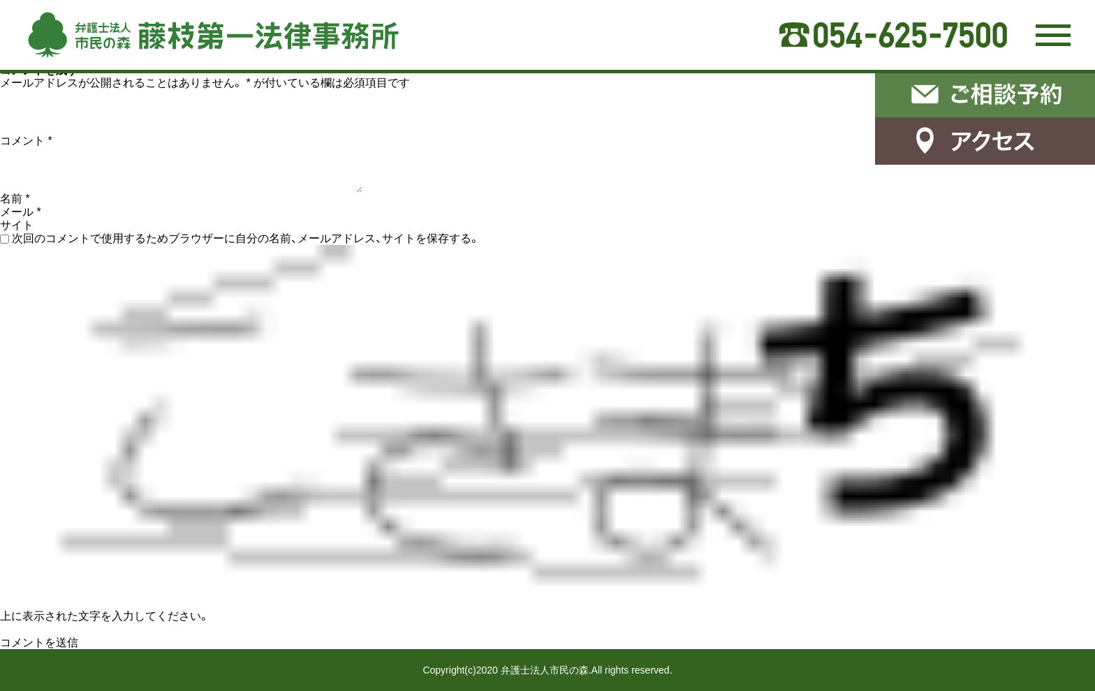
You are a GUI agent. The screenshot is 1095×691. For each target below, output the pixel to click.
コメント (26, 141)
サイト (17, 225)
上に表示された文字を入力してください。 (105, 616)
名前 (15, 199)
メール (20, 212)
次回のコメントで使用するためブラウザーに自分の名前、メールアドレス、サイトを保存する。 (246, 238)
